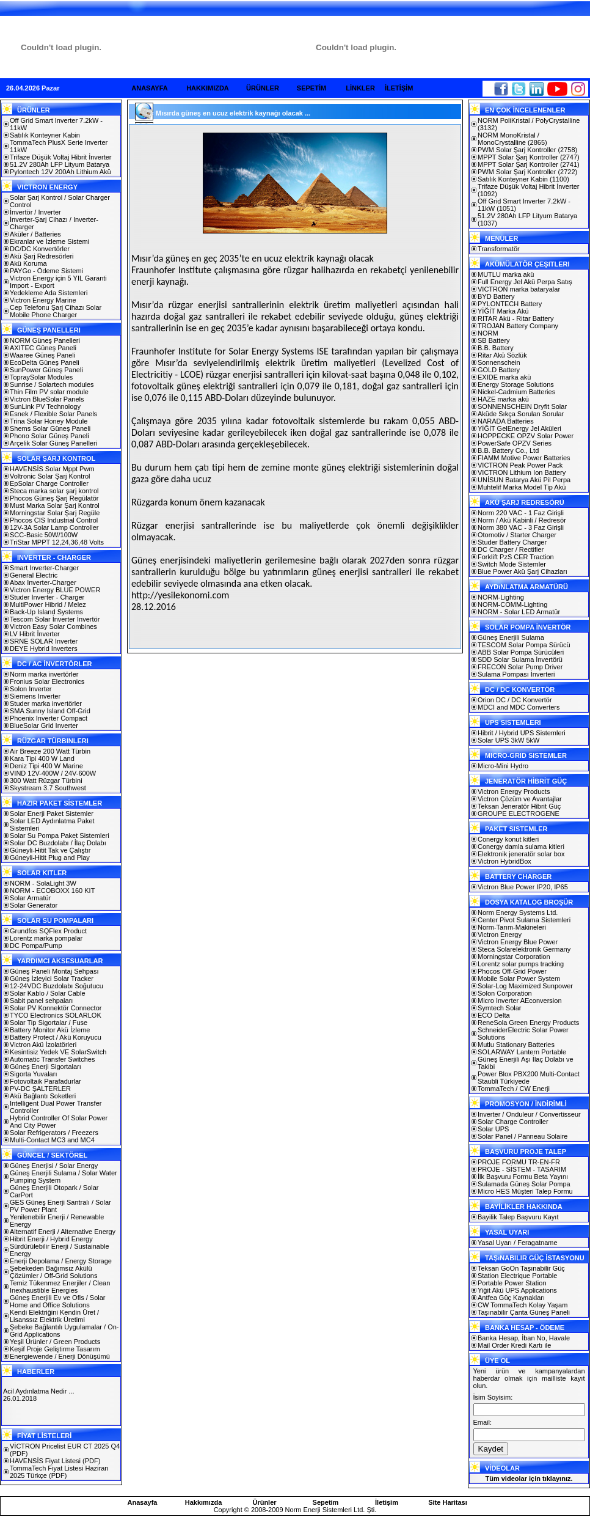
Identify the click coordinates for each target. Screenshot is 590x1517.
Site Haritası (447, 1502)
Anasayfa (143, 1502)
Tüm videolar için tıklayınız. (528, 1478)
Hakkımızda (203, 1502)
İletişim (386, 1502)
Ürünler (264, 1502)
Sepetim (326, 1502)
